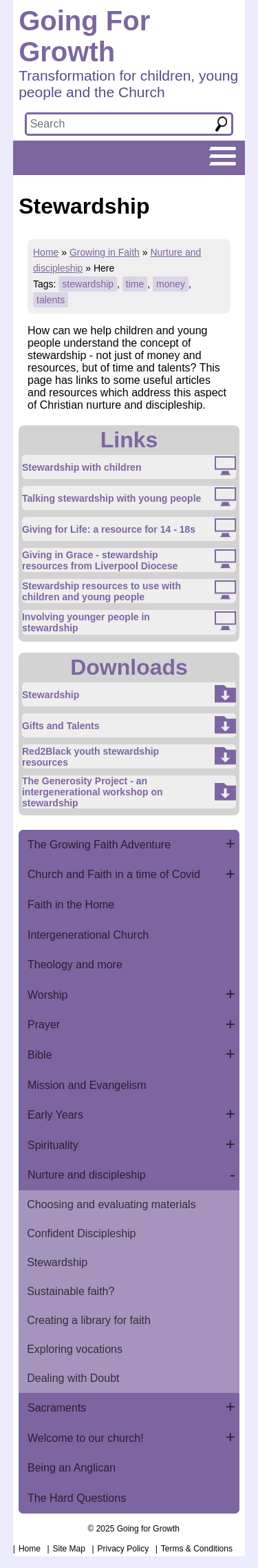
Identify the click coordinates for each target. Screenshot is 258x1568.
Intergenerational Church (88, 935)
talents (50, 299)
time (135, 283)
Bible (40, 1055)
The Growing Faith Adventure (99, 845)
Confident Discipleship (81, 1233)
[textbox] (116, 124)
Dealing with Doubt (73, 1378)
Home (45, 252)
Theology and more (75, 964)
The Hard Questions (77, 1498)
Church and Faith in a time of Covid (114, 874)
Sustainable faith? (70, 1291)
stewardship (88, 283)
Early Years (55, 1115)
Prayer (44, 1024)
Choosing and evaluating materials (111, 1204)
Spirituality (53, 1145)
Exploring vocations (74, 1349)
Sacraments (57, 1408)
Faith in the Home (71, 904)
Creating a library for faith (89, 1320)
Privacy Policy (123, 1549)
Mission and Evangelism (87, 1085)
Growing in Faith (104, 252)
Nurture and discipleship (87, 1175)
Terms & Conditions (197, 1549)
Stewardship (57, 1262)
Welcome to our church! (86, 1438)
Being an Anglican (72, 1468)
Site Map (69, 1549)
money (170, 283)
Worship (47, 995)
